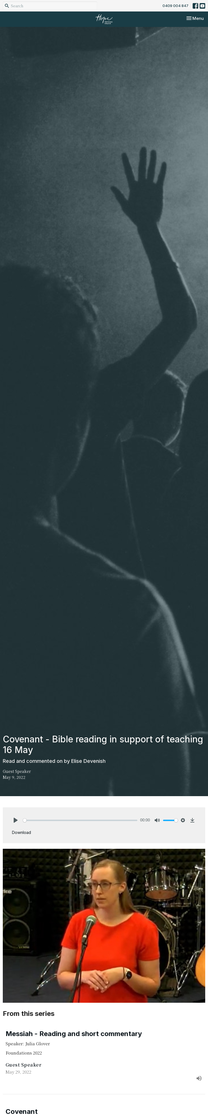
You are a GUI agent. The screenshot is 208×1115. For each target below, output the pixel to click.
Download (21, 832)
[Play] (15, 820)
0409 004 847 (175, 5)
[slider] (80, 820)
